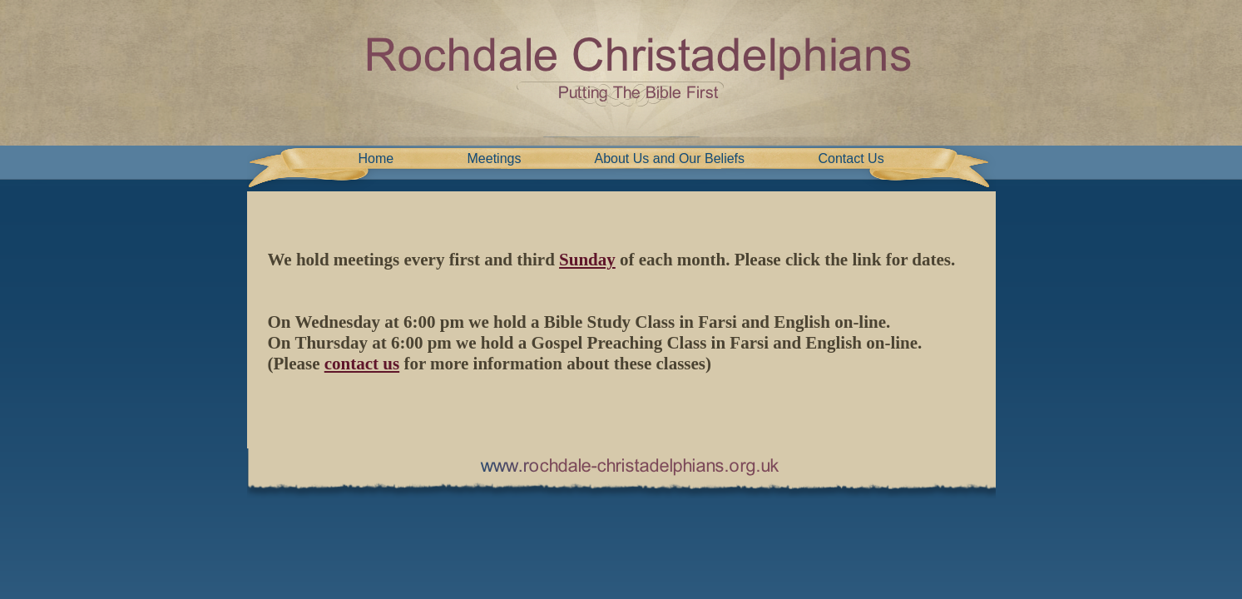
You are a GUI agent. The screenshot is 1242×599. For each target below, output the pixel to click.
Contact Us (851, 158)
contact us (361, 364)
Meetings (495, 158)
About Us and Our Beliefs (670, 158)
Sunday (587, 260)
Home (376, 158)
